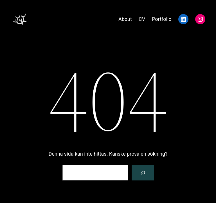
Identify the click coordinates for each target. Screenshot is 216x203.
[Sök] (143, 172)
